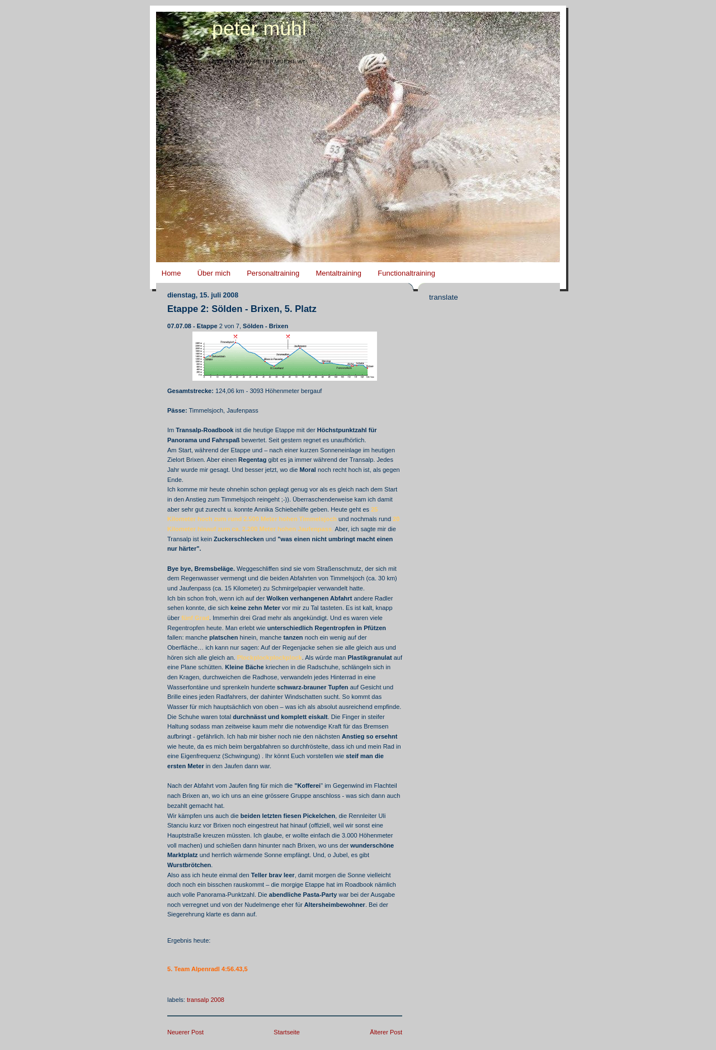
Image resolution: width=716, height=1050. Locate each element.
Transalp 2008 (205, 999)
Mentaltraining (338, 273)
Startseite (287, 1032)
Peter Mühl (259, 28)
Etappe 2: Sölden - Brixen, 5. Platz (242, 309)
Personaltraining (273, 273)
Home (171, 273)
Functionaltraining (406, 273)
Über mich (213, 273)
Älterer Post (386, 1032)
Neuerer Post (185, 1032)
